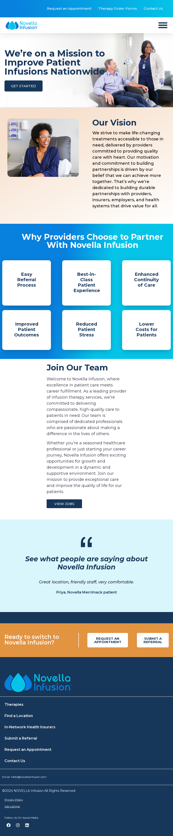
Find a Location (19, 716)
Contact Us (153, 8)
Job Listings (12, 806)
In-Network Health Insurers (30, 727)
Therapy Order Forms (117, 8)
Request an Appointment (69, 8)
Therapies (14, 704)
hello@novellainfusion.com (28, 777)
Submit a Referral (21, 738)
